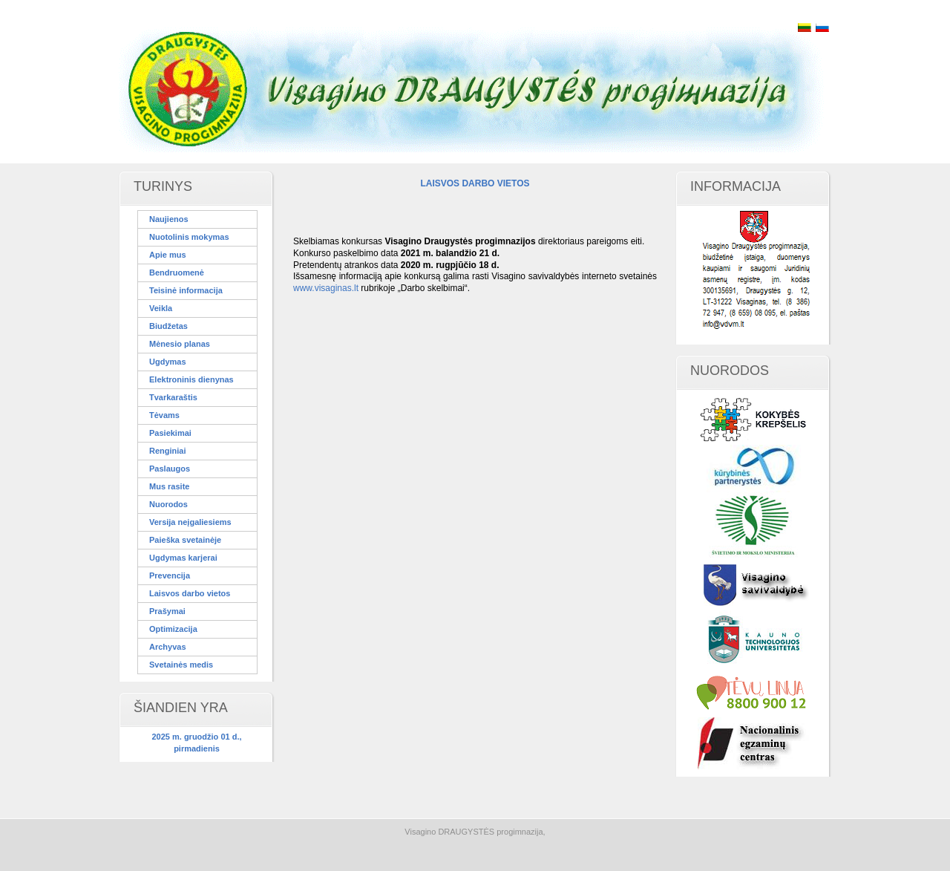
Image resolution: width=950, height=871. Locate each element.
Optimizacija (173, 628)
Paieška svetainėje (185, 539)
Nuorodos (168, 504)
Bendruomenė (176, 272)
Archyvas (167, 646)
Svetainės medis (181, 664)
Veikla (160, 308)
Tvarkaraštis (173, 397)
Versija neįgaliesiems (190, 522)
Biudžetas (168, 326)
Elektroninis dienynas (191, 379)
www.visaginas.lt (325, 288)
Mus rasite (169, 486)
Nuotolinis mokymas (189, 236)
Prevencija (169, 575)
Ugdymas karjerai (183, 557)
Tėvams (164, 415)
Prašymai (167, 611)
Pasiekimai (170, 432)
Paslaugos (169, 468)
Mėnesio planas (179, 343)
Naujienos (169, 219)
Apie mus (167, 254)
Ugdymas (167, 361)
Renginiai (167, 450)
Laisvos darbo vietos (189, 593)
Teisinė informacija (186, 290)
